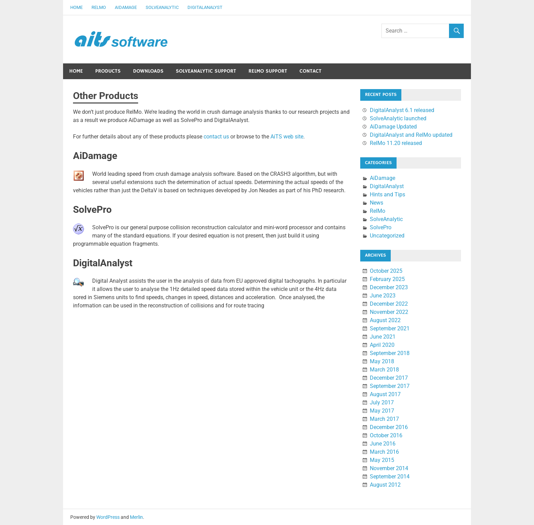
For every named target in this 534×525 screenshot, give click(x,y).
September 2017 (390, 386)
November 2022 (389, 312)
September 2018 (390, 353)
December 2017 (389, 378)
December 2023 (389, 287)
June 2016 (383, 443)
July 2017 (382, 402)
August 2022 (385, 320)
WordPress (108, 517)
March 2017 (384, 419)
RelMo (99, 7)
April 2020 (382, 345)
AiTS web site (286, 136)
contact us (216, 136)
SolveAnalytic (162, 7)
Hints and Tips (387, 194)
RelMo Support (267, 71)
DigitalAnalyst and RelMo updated (411, 135)
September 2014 (390, 476)
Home (76, 7)
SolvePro (380, 227)
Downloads (148, 71)
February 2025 (387, 279)
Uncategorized (387, 235)
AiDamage (126, 7)
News (376, 202)
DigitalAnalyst (204, 7)
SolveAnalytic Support (206, 71)
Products (108, 71)
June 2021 (383, 336)
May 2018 (382, 361)
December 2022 (389, 304)
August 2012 (385, 484)
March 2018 (384, 369)
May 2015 (382, 460)
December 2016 (389, 427)
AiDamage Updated (393, 126)
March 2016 (384, 452)
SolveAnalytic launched (398, 118)
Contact (310, 71)
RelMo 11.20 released (396, 143)
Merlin (136, 517)
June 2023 (383, 295)
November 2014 (389, 468)
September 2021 (390, 328)
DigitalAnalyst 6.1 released (402, 110)
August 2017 (385, 394)
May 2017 (382, 410)
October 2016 (386, 435)
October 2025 (386, 271)
